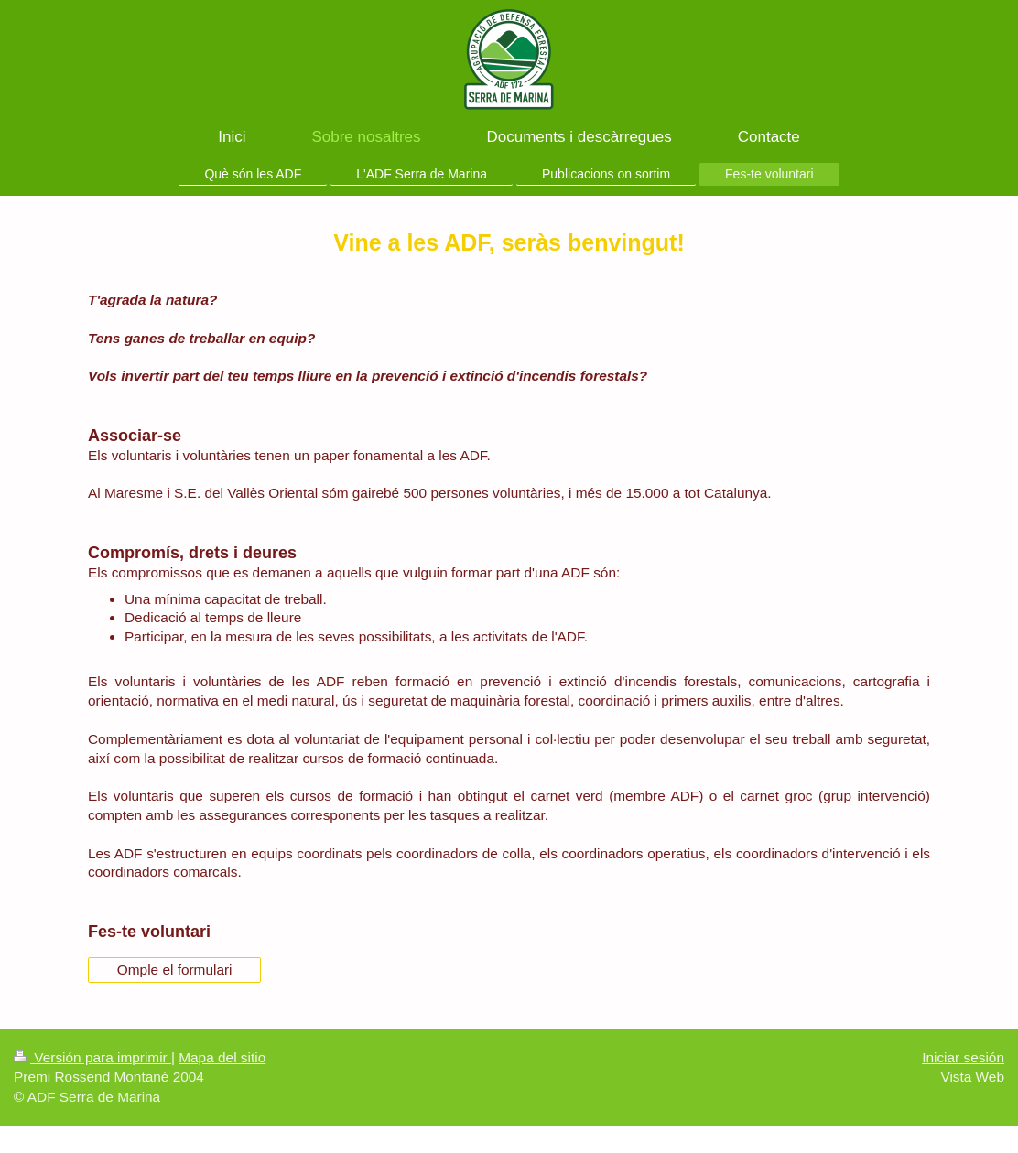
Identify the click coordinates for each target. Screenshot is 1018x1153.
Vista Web (972, 1076)
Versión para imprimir (92, 1057)
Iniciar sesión (963, 1057)
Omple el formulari (175, 969)
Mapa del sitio (222, 1057)
